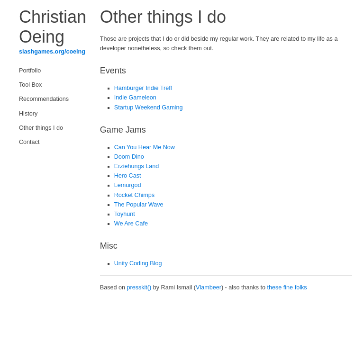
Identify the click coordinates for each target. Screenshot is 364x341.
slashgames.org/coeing (52, 51)
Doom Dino (129, 156)
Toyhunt (124, 214)
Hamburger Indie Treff (143, 88)
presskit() (139, 287)
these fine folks (287, 287)
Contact (29, 142)
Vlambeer (208, 287)
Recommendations (44, 99)
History (28, 113)
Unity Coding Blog (138, 263)
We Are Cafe (131, 223)
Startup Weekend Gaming (148, 107)
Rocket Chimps (134, 195)
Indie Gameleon (135, 97)
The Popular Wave (139, 204)
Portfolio (30, 70)
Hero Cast (127, 175)
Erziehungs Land (136, 166)
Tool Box (30, 84)
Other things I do (41, 128)
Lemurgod (127, 185)
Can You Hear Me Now (144, 147)
